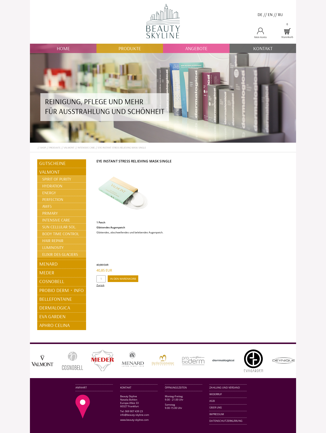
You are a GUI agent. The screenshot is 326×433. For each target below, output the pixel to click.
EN (270, 14)
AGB (212, 401)
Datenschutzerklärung (225, 421)
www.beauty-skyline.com (134, 420)
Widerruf (215, 394)
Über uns (215, 407)
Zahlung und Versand (224, 387)
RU (280, 14)
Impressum (216, 414)
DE (260, 14)
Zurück (100, 285)
